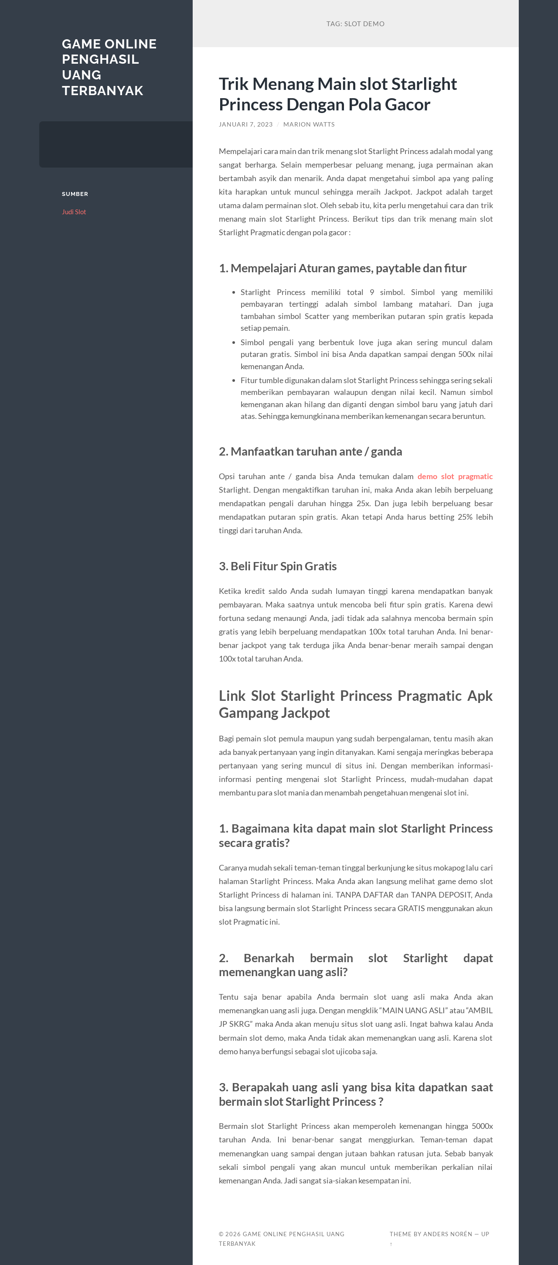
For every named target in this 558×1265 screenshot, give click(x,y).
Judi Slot (74, 212)
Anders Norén (448, 1234)
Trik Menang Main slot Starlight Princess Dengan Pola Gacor (338, 93)
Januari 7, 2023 (246, 124)
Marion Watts (309, 124)
